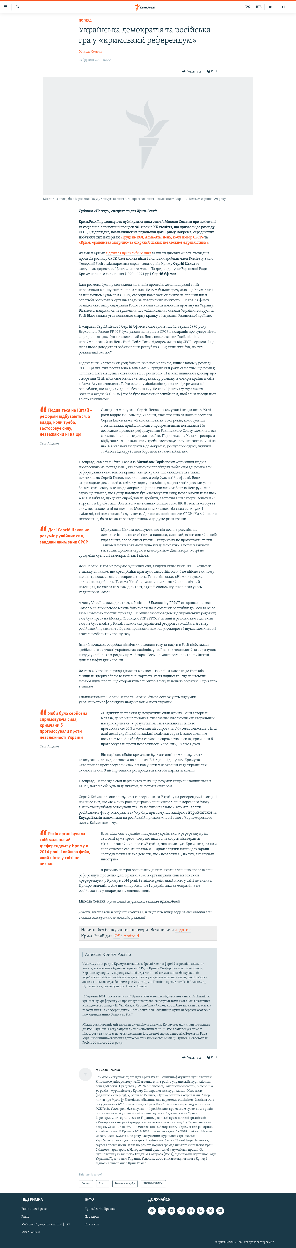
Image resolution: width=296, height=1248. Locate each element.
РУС (247, 7)
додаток (183, 930)
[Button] (192, 71)
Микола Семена (90, 51)
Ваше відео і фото (34, 1209)
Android (131, 936)
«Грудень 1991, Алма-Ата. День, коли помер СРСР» (162, 237)
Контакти (92, 1224)
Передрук (92, 1216)
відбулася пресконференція (128, 253)
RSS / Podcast (30, 1232)
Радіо (25, 1216)
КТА (258, 7)
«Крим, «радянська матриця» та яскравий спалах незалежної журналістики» (143, 243)
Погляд (85, 21)
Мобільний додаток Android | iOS (45, 1224)
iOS (116, 936)
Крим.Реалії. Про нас (100, 1209)
